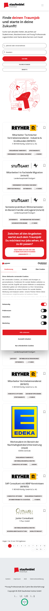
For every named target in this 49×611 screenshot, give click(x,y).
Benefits (24, 69)
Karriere (7, 579)
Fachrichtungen (24, 64)
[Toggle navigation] (42, 5)
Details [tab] (24, 269)
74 (36, 549)
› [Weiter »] (44, 549)
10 (44, 546)
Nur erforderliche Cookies (24, 346)
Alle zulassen (24, 332)
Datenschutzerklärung (37, 579)
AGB (25, 579)
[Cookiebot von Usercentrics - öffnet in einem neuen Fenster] (38, 263)
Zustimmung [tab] (8, 269)
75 (40, 549)
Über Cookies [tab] (40, 269)
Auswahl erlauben (24, 339)
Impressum (17, 579)
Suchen (24, 59)
